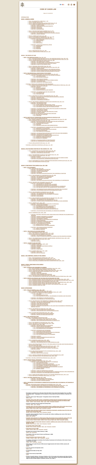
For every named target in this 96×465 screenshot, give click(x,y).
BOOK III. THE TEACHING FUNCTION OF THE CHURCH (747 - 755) (36, 148)
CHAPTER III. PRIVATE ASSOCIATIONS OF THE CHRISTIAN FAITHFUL (46, 70)
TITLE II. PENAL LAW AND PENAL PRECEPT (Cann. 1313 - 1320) (42, 269)
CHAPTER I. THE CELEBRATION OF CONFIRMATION (42, 176)
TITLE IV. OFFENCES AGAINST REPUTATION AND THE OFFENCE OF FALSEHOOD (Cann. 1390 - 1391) (50, 282)
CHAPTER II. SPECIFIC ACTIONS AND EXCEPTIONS (42, 314)
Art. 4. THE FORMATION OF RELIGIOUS (42, 131)
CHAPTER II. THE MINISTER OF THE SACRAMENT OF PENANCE (44, 194)
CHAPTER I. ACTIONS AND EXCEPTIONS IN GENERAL (42, 313)
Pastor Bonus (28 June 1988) (32, 428)
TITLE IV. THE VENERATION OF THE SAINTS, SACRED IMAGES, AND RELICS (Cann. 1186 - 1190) (49, 238)
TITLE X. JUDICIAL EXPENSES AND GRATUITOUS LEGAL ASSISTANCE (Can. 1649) (46, 354)
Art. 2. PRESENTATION (38, 40)
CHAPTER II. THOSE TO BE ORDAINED (39, 204)
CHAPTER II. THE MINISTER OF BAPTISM (40, 170)
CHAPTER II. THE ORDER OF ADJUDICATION (40, 302)
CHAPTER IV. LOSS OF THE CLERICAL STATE (40, 64)
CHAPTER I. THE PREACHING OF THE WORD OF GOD (42, 151)
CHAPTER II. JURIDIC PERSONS (38, 33)
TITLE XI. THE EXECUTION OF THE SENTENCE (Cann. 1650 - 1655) (43, 355)
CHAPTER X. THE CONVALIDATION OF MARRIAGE (42, 227)
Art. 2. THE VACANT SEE (39, 93)
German (38, 401)
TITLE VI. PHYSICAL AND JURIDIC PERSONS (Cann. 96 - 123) (41, 31)
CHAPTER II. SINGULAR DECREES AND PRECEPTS (42, 26)
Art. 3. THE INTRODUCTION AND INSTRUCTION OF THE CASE (47, 364)
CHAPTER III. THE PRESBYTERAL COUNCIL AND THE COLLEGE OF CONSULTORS (48, 108)
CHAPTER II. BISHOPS (36, 86)
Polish (48, 401)
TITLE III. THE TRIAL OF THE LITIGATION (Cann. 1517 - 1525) (41, 323)
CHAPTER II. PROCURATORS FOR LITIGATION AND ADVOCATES (45, 310)
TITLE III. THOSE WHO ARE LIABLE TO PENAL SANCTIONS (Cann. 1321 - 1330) (45, 270)
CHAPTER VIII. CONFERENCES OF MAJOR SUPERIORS (43, 141)
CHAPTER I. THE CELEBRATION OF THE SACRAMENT (42, 193)
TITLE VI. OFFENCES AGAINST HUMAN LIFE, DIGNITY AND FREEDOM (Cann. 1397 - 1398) (48, 284)
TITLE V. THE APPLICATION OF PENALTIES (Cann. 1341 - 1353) (42, 275)
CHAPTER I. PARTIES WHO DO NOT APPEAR (40, 341)
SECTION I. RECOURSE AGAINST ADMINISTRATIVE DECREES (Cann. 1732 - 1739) (43, 384)
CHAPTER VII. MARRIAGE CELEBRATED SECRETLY (42, 221)
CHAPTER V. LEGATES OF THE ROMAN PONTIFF (41, 82)
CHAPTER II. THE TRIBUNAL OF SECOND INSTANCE (42, 297)
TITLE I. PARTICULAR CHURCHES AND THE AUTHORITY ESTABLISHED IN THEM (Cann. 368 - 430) (49, 84)
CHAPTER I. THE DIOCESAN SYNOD (39, 102)
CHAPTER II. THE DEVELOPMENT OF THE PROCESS (42, 379)
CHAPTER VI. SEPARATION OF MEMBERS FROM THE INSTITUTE (45, 135)
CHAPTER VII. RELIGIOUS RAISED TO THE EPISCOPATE (43, 140)
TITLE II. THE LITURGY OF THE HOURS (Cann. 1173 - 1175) (41, 233)
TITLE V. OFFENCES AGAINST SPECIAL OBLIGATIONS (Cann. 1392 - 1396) (44, 283)
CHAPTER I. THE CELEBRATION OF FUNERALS (41, 235)
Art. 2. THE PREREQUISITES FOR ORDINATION (43, 206)
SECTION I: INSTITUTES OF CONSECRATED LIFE (36, 118)
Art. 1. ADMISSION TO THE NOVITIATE (42, 128)
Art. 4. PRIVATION (37, 48)
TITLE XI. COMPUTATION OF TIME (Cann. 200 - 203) (39, 51)
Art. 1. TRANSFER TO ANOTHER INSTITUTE (43, 136)
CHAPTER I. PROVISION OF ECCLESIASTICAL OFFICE (42, 38)
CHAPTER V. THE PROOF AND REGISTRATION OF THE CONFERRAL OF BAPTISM (48, 173)
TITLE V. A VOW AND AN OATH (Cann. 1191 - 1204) (39, 239)
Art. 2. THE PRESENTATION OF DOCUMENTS (43, 328)
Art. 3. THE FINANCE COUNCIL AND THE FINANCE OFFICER (46, 106)
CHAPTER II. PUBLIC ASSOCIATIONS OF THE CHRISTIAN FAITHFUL (45, 69)
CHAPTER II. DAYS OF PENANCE (38, 252)
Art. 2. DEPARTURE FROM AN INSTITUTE (42, 137)
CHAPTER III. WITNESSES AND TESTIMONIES (41, 330)
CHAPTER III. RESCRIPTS (36, 27)
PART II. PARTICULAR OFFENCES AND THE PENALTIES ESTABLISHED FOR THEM (41, 278)
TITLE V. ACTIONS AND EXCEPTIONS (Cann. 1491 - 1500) (41, 312)
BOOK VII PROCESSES (26, 288)
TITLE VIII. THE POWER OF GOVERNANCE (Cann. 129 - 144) (41, 36)
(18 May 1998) (33, 425)
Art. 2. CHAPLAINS (37, 115)
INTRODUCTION (25, 17)
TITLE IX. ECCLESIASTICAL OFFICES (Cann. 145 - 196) (40, 37)
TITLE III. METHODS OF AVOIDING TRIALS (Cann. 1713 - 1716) (42, 375)
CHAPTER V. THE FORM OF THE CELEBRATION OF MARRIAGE (44, 219)
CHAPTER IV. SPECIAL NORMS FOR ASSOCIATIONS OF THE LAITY (45, 71)
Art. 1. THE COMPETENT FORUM (40, 362)
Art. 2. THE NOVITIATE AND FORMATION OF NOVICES (45, 129)
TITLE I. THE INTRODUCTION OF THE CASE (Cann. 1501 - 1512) (42, 318)
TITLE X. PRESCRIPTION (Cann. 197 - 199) (37, 50)
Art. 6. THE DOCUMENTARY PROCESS (42, 367)
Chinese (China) (29, 419)
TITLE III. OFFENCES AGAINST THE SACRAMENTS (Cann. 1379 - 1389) (43, 281)
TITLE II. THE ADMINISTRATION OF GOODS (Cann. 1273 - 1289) (42, 258)
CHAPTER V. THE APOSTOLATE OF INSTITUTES (41, 134)
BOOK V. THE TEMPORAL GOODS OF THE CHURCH (33, 255)
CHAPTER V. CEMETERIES (37, 248)
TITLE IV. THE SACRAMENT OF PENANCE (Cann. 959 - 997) (41, 192)
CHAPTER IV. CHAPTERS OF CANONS (39, 109)
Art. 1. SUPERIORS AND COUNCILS (41, 123)
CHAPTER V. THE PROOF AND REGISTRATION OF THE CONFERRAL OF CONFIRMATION (50, 180)
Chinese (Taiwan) (36, 419)
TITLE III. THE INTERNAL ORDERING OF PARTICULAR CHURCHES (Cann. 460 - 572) (46, 101)
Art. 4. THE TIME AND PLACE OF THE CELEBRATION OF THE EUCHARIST (49, 187)
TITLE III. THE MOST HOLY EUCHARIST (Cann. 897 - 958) (41, 182)
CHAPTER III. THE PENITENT (37, 195)
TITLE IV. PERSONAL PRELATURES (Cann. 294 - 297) (40, 66)
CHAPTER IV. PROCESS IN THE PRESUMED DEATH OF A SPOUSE (45, 372)
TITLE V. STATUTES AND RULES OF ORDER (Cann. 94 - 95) (41, 30)
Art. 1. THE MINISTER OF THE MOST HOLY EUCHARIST (45, 184)
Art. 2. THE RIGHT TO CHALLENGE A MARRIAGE (44, 363)
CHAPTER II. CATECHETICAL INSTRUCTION (40, 152)
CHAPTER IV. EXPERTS (36, 336)
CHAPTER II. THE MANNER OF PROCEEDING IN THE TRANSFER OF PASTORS (48, 387)
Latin (30, 397)
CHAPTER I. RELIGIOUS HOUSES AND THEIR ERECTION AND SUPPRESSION (47, 121)
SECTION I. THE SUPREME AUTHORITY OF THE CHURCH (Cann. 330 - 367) (42, 74)
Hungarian (39, 426)
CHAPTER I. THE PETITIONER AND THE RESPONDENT (42, 309)
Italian (27, 394)
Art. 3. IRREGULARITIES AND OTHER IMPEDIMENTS (45, 207)
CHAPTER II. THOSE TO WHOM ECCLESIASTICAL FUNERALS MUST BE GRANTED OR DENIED (51, 236)
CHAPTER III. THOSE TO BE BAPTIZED (39, 171)
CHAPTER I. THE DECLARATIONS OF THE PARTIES (42, 325)
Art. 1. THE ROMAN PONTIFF (40, 76)
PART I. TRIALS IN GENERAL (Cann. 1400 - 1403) (34, 290)
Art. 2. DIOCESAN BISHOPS (39, 88)
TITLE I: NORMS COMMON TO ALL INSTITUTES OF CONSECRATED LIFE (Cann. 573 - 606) (48, 119)
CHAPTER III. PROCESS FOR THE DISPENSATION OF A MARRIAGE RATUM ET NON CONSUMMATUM (52, 371)
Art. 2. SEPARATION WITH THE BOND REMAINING (44, 225)
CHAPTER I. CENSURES (36, 272)
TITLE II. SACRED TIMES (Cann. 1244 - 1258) (38, 250)
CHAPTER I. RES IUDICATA (37, 351)
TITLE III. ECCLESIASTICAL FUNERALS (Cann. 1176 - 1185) (41, 234)
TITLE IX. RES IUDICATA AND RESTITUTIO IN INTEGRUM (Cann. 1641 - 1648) (45, 350)
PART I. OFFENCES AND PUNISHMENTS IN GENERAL (35, 267)
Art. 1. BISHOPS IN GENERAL (40, 87)
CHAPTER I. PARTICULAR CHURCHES (39, 85)
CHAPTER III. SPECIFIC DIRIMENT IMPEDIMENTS (41, 217)
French (35, 401)
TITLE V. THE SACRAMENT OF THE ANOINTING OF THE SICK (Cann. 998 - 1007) (45, 197)
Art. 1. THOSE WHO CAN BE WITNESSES (42, 331)
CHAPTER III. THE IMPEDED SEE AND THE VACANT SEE (43, 91)
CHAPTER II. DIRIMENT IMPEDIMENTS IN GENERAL (42, 216)
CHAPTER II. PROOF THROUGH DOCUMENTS (41, 326)
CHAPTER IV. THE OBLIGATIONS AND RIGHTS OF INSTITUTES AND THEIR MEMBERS (49, 133)
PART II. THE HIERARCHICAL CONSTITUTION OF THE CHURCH (37, 73)
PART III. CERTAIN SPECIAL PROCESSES (33, 359)
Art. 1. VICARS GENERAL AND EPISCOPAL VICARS (44, 104)
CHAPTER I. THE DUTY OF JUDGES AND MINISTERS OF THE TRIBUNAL (46, 301)
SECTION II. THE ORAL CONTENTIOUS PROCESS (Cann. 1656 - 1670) (41, 357)
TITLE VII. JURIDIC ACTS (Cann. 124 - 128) (37, 35)
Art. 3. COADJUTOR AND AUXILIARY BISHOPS (43, 89)
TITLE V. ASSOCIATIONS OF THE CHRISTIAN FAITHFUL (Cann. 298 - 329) (44, 67)
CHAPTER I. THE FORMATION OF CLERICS (40, 61)
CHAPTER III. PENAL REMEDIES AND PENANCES (41, 274)
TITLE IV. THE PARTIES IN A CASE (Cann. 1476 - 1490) (40, 308)
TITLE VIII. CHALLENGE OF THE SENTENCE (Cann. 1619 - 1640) (42, 347)
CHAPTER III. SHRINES (36, 246)
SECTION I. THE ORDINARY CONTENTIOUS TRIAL (36, 317)
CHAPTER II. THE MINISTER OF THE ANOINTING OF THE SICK (44, 199)
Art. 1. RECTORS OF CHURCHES (40, 114)
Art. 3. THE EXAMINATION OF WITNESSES (42, 333)
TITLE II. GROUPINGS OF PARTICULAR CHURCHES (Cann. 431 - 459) (43, 95)
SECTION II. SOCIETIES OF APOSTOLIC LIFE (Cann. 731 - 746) (39, 144)
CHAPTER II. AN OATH (36, 241)
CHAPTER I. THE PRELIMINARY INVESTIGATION (41, 378)
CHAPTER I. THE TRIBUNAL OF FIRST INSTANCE (41, 292)
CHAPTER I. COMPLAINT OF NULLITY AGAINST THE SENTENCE (44, 348)
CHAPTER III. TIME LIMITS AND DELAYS (39, 303)
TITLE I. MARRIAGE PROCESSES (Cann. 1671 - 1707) (40, 360)
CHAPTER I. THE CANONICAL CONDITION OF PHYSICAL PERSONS (45, 32)
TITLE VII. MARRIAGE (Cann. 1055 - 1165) (37, 212)
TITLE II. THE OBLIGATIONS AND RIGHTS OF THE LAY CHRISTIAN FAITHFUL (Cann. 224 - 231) (48, 59)
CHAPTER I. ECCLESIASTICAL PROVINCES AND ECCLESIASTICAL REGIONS (47, 96)
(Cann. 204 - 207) (35, 57)
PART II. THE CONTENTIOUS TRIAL (31, 316)
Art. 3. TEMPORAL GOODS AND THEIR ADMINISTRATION (46, 125)
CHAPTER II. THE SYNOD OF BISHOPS (39, 79)
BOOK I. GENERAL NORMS (27, 19)
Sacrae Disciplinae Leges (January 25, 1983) (35, 437)
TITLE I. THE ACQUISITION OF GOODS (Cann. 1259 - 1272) (41, 257)
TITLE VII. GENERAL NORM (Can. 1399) (37, 285)
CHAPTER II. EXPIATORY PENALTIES (39, 273)
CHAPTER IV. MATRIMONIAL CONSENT (39, 218)
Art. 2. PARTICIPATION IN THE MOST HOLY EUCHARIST (45, 185)
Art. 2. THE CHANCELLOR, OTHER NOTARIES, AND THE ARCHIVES (48, 105)
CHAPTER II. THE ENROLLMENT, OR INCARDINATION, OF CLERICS (45, 62)
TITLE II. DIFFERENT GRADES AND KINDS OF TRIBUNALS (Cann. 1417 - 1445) (45, 291)
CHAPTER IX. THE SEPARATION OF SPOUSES (41, 223)
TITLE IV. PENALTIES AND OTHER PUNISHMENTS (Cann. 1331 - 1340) (43, 271)
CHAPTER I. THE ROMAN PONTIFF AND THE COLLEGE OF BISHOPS (45, 75)
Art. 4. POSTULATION (38, 42)
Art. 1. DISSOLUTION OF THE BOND (41, 224)
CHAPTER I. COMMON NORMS (37, 25)
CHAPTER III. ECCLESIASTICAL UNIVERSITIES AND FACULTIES (44, 158)
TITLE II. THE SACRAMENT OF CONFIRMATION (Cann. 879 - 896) (42, 175)
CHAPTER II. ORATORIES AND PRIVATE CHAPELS (41, 245)
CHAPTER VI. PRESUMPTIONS (37, 338)
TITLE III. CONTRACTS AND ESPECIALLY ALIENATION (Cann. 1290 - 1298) (44, 259)
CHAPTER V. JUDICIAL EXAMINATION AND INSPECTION (43, 337)
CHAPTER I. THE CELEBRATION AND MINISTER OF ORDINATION (45, 203)
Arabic (28, 401)
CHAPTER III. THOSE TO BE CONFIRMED (40, 178)
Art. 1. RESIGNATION (38, 45)
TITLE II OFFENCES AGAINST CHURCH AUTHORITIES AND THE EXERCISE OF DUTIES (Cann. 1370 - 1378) (51, 280)
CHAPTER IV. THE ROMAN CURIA (38, 81)
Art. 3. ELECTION (37, 41)
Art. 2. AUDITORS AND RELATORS (41, 294)
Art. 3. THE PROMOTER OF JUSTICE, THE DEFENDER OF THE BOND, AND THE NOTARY (52, 295)
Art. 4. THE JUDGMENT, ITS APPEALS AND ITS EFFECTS (45, 365)
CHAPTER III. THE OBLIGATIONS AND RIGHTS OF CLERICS (43, 63)
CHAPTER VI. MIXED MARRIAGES (38, 220)
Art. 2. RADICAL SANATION (39, 229)
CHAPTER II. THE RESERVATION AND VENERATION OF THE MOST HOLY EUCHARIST (49, 189)
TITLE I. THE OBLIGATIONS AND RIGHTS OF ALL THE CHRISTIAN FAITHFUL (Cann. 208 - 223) (48, 58)
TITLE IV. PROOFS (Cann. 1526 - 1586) (37, 324)
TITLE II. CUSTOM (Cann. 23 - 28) (36, 22)
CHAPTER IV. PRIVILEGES (36, 28)
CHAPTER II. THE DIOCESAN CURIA (38, 103)
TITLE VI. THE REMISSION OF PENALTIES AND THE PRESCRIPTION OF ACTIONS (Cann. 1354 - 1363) (50, 276)
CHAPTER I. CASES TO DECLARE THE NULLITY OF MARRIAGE (44, 361)
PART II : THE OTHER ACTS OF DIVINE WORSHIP (34, 231)
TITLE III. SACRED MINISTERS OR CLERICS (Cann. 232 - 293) (42, 60)
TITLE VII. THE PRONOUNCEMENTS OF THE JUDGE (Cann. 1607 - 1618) (44, 346)
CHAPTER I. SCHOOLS (36, 156)
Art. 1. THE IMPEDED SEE (39, 92)
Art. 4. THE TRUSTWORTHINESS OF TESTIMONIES (44, 334)
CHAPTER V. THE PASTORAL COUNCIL (39, 110)
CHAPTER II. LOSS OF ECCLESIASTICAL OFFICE (41, 44)
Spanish (56, 401)
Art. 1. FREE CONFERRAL (39, 39)
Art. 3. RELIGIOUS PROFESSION (40, 130)
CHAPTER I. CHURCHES (36, 244)
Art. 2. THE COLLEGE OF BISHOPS (41, 77)
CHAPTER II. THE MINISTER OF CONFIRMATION (41, 177)
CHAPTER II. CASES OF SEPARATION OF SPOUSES (42, 370)
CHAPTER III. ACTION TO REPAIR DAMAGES (40, 380)
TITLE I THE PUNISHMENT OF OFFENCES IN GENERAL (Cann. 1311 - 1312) (44, 268)
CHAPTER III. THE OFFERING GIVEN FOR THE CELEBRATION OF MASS (46, 190)
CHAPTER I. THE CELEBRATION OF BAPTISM (40, 169)
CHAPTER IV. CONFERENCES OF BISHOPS (40, 99)
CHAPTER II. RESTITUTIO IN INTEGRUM (39, 352)
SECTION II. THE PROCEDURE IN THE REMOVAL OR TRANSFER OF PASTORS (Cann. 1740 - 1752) (47, 385)
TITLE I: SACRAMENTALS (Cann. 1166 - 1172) (38, 232)
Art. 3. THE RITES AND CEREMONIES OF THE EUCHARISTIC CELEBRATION (50, 186)
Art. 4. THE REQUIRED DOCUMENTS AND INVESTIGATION (46, 208)
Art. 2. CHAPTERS (37, 124)
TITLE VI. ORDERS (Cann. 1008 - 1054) (37, 202)
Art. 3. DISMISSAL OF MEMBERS (40, 138)
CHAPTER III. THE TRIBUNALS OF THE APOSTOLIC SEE (43, 298)
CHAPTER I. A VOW (35, 240)
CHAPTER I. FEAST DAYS (36, 251)
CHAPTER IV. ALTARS (35, 247)
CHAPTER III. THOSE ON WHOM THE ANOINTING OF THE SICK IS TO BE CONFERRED (49, 200)
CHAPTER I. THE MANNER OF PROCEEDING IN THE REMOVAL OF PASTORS (47, 386)
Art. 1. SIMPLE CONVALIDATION (40, 228)
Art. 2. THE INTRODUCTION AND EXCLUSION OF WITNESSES (47, 332)
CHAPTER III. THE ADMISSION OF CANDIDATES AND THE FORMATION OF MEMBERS (49, 127)
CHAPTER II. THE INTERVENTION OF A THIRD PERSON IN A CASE (45, 342)
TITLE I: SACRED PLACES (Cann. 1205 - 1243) (38, 243)
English (31, 401)
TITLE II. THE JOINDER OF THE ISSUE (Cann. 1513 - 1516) (41, 322)
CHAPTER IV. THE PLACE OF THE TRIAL (39, 304)
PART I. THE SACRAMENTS (30, 167)
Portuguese (52, 401)
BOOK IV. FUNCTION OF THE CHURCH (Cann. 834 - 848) (34, 165)
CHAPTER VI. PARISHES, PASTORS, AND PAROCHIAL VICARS (44, 111)
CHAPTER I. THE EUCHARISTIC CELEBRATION (41, 183)
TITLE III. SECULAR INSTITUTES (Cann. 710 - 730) (39, 142)
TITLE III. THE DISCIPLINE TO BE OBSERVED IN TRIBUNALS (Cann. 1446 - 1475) (46, 300)
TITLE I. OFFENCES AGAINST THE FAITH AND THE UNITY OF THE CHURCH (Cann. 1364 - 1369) (49, 279)
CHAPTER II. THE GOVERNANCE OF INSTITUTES (41, 122)
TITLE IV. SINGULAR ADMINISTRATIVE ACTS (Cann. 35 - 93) (41, 24)
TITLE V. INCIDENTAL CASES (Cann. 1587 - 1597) (39, 340)
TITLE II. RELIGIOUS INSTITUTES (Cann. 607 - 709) (39, 120)
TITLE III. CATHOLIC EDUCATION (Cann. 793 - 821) (39, 155)
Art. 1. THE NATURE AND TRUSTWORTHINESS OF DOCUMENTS (47, 327)
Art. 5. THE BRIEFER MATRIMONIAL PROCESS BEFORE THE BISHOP (48, 366)
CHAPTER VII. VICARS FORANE (38, 112)
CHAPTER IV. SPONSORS (36, 172)
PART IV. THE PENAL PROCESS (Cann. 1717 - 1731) (35, 377)
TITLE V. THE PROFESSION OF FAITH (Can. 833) (39, 161)
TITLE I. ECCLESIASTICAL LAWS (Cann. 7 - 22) (38, 21)
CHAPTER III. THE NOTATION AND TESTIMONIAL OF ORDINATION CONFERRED (48, 210)
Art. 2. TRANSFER (37, 46)
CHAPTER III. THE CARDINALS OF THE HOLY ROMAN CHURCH (44, 80)
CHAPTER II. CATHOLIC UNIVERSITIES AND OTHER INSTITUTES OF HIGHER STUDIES (49, 157)
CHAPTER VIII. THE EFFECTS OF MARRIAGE (40, 222)
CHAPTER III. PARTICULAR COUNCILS (39, 98)
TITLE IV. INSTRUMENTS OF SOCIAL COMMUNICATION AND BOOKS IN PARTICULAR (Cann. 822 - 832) (50, 160)
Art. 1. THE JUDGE (37, 293)
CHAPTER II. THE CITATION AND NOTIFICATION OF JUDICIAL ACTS (45, 320)
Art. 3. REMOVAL (37, 47)
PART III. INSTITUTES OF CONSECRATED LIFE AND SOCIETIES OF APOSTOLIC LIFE (42, 117)
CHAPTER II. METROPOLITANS (37, 97)
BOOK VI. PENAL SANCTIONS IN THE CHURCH (32, 264)
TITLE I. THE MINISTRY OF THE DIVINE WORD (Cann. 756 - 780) (42, 150)
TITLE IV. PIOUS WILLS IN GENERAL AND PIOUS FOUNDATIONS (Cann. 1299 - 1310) (46, 260)
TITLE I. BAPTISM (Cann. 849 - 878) (36, 168)
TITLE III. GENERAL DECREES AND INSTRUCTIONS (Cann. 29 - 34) (43, 23)
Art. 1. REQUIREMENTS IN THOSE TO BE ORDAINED (45, 205)
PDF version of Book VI (25, 265)
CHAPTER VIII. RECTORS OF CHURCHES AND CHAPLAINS (43, 113)
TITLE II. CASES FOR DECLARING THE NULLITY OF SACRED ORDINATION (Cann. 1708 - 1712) (49, 374)
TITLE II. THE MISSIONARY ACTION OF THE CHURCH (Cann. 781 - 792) (44, 154)
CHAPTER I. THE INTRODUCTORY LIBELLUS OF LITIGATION (44, 319)
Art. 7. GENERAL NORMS (39, 368)
